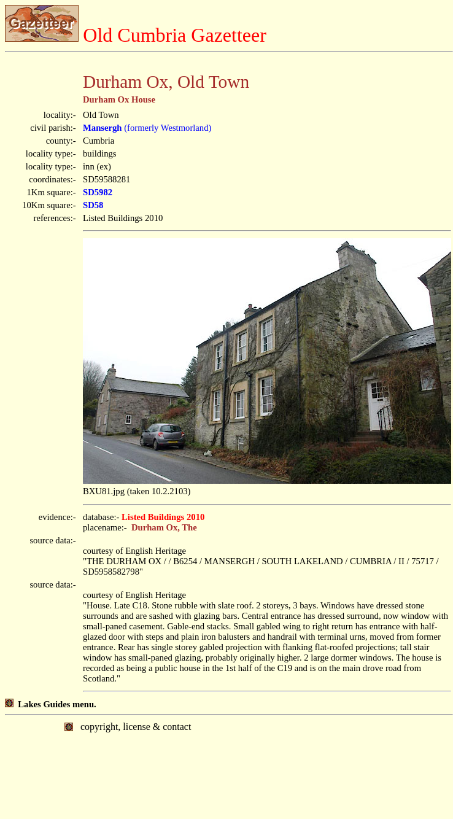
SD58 (93, 205)
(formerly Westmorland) (147, 128)
